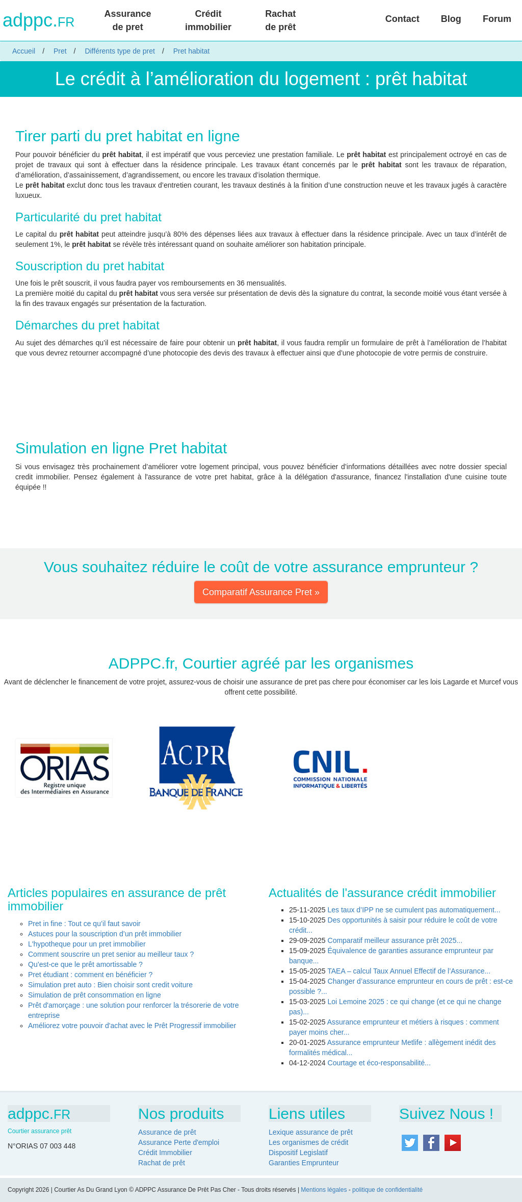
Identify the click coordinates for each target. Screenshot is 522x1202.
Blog (451, 19)
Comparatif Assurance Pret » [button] (261, 592)
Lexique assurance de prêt (311, 1132)
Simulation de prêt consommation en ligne (94, 995)
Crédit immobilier (208, 20)
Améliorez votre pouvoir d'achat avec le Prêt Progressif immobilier (132, 1025)
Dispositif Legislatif (298, 1152)
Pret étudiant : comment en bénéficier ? (90, 974)
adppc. (38, 20)
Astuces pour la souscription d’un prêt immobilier (104, 934)
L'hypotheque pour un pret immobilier (87, 944)
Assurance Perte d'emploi (178, 1142)
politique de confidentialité (387, 1189)
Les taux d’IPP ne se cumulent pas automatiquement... (414, 910)
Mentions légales (324, 1189)
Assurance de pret (128, 20)
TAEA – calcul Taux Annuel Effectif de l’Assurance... (408, 971)
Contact (402, 19)
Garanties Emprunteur (304, 1163)
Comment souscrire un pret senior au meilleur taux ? (111, 954)
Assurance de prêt (167, 1132)
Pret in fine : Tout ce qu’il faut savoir (84, 923)
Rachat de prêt (280, 20)
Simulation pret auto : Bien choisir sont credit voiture (110, 985)
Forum (497, 19)
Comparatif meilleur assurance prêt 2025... (395, 940)
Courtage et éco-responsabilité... (379, 1063)
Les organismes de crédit (308, 1142)
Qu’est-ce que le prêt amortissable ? (85, 964)
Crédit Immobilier (165, 1152)
